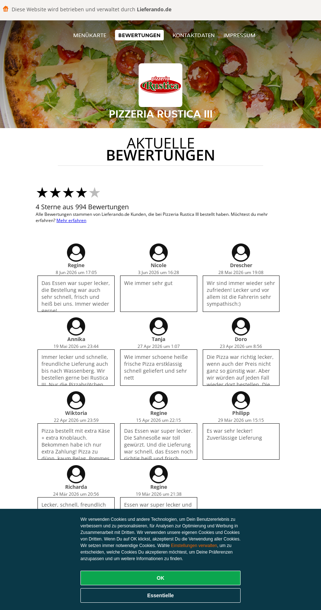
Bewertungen (139, 35)
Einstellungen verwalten (194, 545)
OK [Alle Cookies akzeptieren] (161, 578)
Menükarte (89, 35)
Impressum (239, 35)
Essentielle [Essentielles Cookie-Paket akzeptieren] (160, 595)
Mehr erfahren (71, 220)
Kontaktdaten (194, 35)
